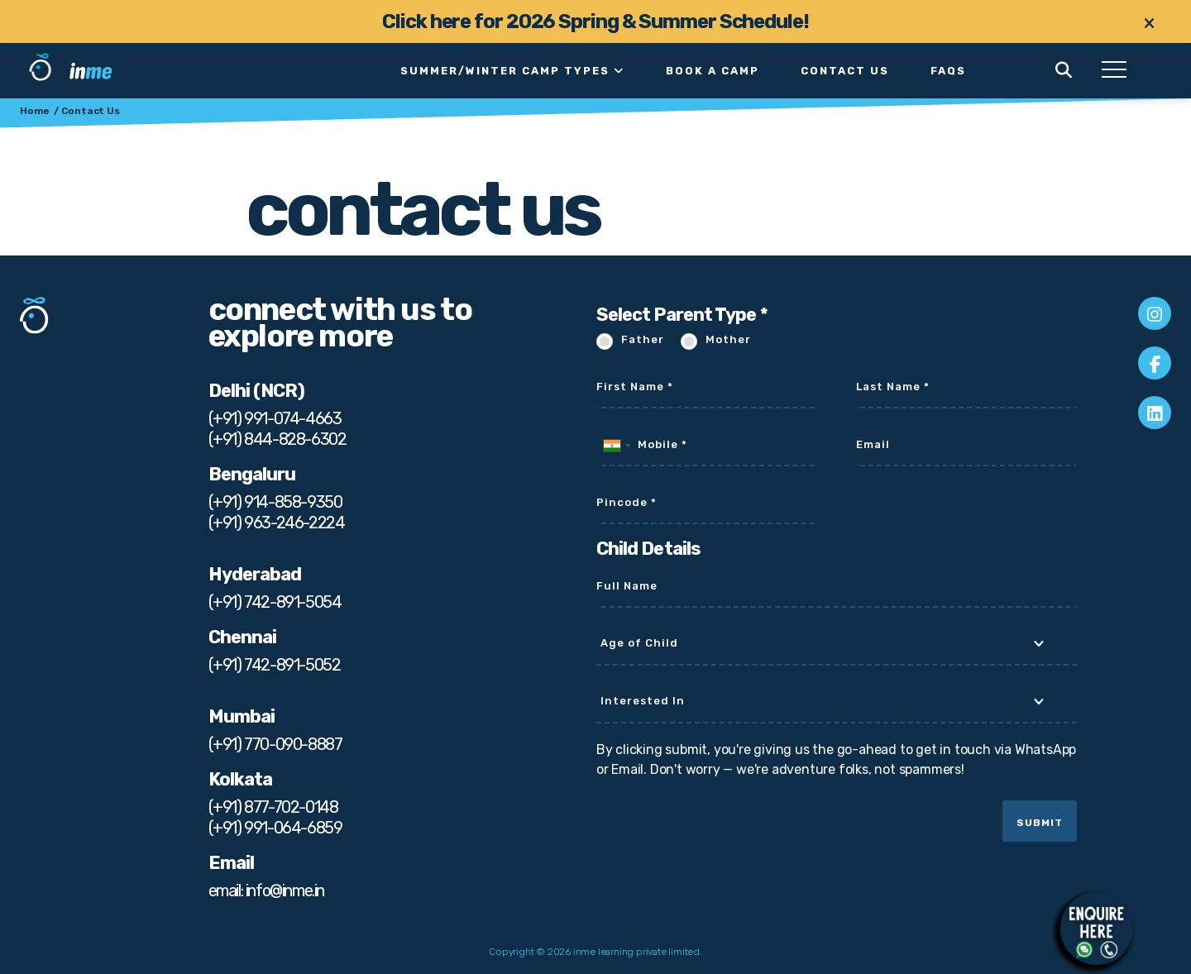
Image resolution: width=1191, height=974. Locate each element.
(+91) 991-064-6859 (275, 828)
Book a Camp (712, 70)
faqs (948, 70)
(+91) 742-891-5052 (274, 665)
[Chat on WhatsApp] (1096, 928)
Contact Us (845, 70)
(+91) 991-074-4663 (275, 418)
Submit (1039, 822)
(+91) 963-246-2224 (276, 522)
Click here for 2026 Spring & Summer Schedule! (595, 21)
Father (642, 339)
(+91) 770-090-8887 (275, 744)
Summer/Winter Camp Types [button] (512, 70)
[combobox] (616, 446)
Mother (728, 339)
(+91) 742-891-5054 (275, 602)
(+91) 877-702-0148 (273, 807)
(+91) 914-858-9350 (275, 502)
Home (35, 111)
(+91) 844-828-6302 (277, 439)
